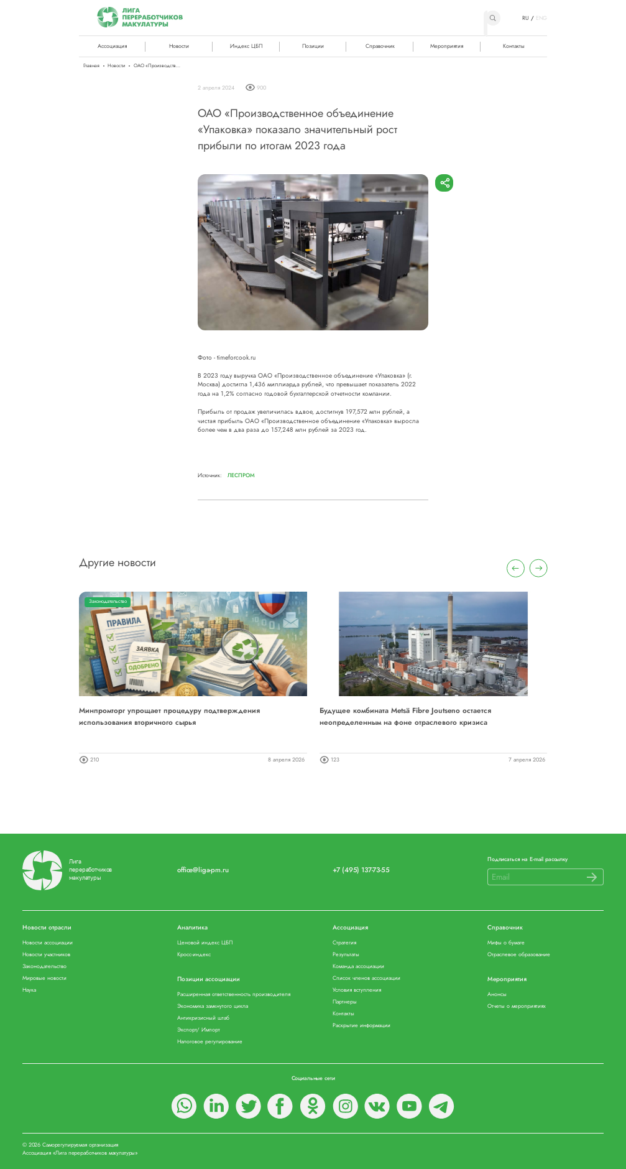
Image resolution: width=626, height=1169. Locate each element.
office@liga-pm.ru (202, 870)
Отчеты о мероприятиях (516, 1006)
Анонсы (497, 994)
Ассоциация (350, 927)
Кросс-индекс (194, 954)
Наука (29, 990)
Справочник (380, 45)
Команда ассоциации (358, 966)
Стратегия (344, 942)
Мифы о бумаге (506, 942)
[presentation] (516, 568)
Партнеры (345, 1002)
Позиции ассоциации (208, 979)
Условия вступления (357, 990)
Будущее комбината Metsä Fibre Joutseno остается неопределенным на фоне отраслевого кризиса (405, 716)
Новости (179, 45)
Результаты (346, 954)
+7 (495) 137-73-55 (361, 870)
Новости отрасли (46, 927)
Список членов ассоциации (366, 978)
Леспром (241, 475)
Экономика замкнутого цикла (212, 1006)
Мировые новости (44, 978)
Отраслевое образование (518, 954)
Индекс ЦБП (246, 45)
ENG (542, 18)
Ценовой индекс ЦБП (204, 942)
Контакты (514, 45)
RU (525, 18)
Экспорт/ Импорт (198, 1030)
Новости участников (46, 954)
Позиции (313, 45)
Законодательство (108, 601)
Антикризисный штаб (203, 1018)
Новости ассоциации (47, 942)
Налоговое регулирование (209, 1041)
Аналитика (192, 927)
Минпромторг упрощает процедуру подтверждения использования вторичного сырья (169, 716)
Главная (91, 66)
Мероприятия (446, 45)
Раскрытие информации (361, 1025)
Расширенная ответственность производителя (233, 994)
